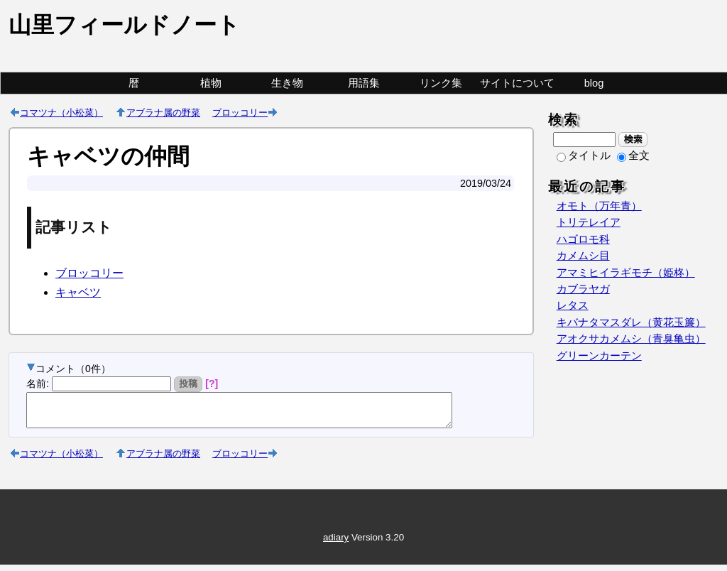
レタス (573, 305)
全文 (633, 155)
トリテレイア (589, 222)
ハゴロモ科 (583, 239)
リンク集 (441, 83)
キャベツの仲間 (108, 156)
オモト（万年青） (599, 206)
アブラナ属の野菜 (163, 112)
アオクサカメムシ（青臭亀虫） (631, 338)
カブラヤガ (583, 289)
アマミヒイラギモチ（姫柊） (626, 272)
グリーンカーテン (599, 355)
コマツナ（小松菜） (61, 112)
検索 (633, 139)
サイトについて (517, 83)
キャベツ (78, 292)
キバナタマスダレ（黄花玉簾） (631, 322)
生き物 (287, 83)
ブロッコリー (240, 112)
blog (594, 83)
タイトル (584, 155)
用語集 (364, 83)
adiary (336, 543)
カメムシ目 (583, 255)
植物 (211, 83)
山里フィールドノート (124, 25)
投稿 (188, 383)
